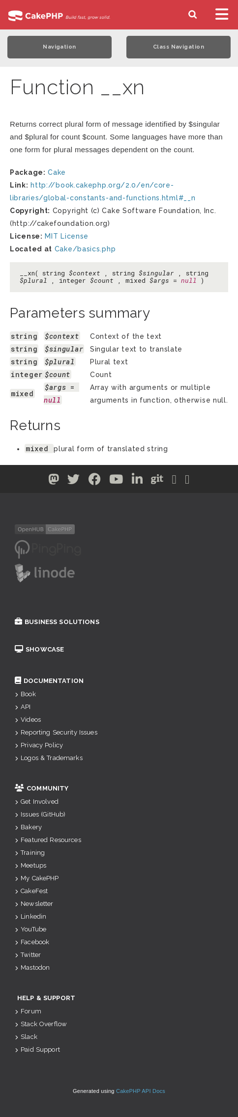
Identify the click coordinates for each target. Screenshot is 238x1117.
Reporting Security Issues (56, 732)
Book (25, 694)
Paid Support (37, 1049)
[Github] (157, 481)
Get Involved (37, 801)
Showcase (39, 649)
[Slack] (174, 481)
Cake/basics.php (85, 249)
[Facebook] (95, 481)
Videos (28, 719)
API (23, 706)
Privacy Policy (39, 745)
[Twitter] (53, 481)
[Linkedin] (137, 481)
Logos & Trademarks (49, 758)
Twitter (28, 954)
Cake (57, 172)
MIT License (67, 236)
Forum (28, 1011)
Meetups (30, 865)
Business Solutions (57, 622)
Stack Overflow (41, 1024)
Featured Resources (48, 840)
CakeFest (31, 891)
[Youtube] (116, 481)
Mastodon (32, 967)
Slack (26, 1036)
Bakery (28, 827)
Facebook (32, 942)
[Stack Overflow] (187, 481)
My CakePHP (37, 878)
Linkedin (30, 916)
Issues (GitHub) (40, 814)
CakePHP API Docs (140, 1091)
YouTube (30, 929)
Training (30, 852)
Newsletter (34, 903)
